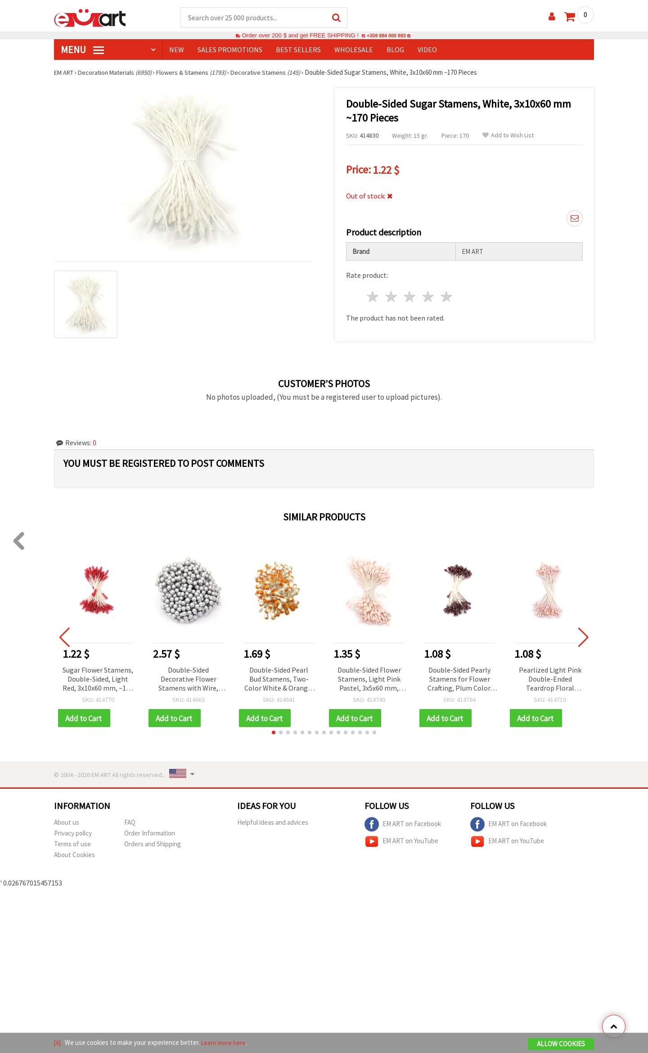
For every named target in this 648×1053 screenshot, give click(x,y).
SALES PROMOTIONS (230, 49)
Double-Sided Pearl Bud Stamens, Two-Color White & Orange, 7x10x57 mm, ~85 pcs (278, 677)
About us (66, 820)
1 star (373, 294)
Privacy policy (73, 831)
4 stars (428, 294)
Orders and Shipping (152, 842)
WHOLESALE (353, 49)
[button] (273, 730)
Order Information (149, 831)
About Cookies (74, 853)
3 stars (410, 294)
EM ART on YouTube (401, 839)
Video (427, 49)
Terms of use (72, 842)
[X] (58, 1043)
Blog (395, 49)
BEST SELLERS (298, 49)
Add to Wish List (508, 135)
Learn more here (225, 1043)
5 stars (446, 294)
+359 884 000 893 (386, 35)
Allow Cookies (561, 1044)
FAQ (129, 820)
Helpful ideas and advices (272, 820)
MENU (82, 50)
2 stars (391, 294)
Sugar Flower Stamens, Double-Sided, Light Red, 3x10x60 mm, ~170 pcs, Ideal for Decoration (98, 677)
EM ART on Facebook (402, 822)
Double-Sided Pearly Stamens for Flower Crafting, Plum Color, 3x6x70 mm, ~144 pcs (460, 677)
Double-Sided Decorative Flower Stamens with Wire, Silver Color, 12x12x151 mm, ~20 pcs (188, 677)
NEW (176, 49)
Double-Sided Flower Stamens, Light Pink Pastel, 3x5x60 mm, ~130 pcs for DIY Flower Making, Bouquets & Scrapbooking (369, 677)
